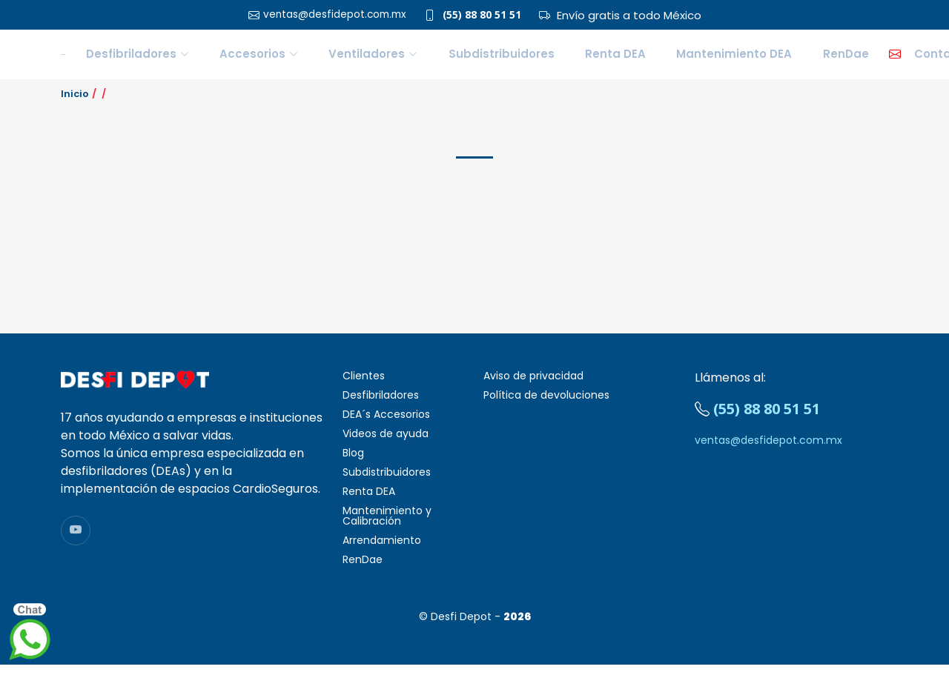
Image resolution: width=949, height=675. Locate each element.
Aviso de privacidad (533, 386)
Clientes (364, 386)
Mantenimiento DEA (688, 59)
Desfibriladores (381, 405)
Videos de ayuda (386, 444)
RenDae (781, 59)
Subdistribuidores (493, 59)
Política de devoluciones (546, 405)
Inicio (75, 103)
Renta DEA (588, 59)
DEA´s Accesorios (386, 424)
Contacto (858, 59)
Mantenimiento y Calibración (387, 526)
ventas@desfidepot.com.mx (768, 450)
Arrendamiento (382, 550)
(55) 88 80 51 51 (489, 14)
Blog (353, 463)
